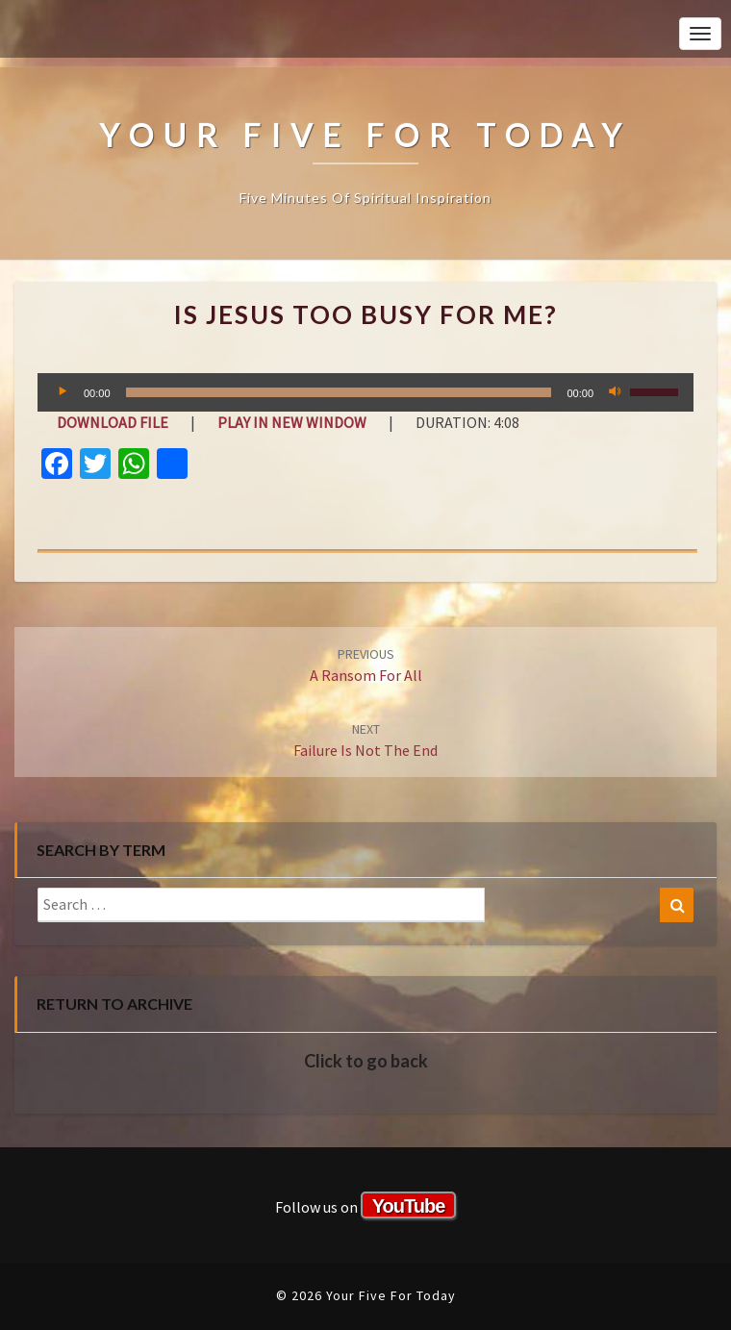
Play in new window (291, 422)
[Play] (62, 392)
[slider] (339, 392)
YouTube (408, 1206)
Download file (112, 422)
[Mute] (614, 392)
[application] (365, 392)
